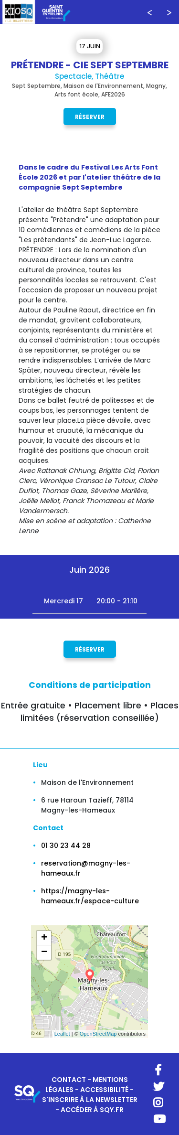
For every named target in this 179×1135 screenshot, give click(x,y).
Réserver (90, 116)
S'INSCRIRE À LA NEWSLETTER (89, 1099)
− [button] (44, 952)
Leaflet (62, 1034)
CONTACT (69, 1079)
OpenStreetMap (98, 1034)
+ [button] (44, 938)
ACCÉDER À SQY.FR (92, 1109)
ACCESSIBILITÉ (104, 1089)
